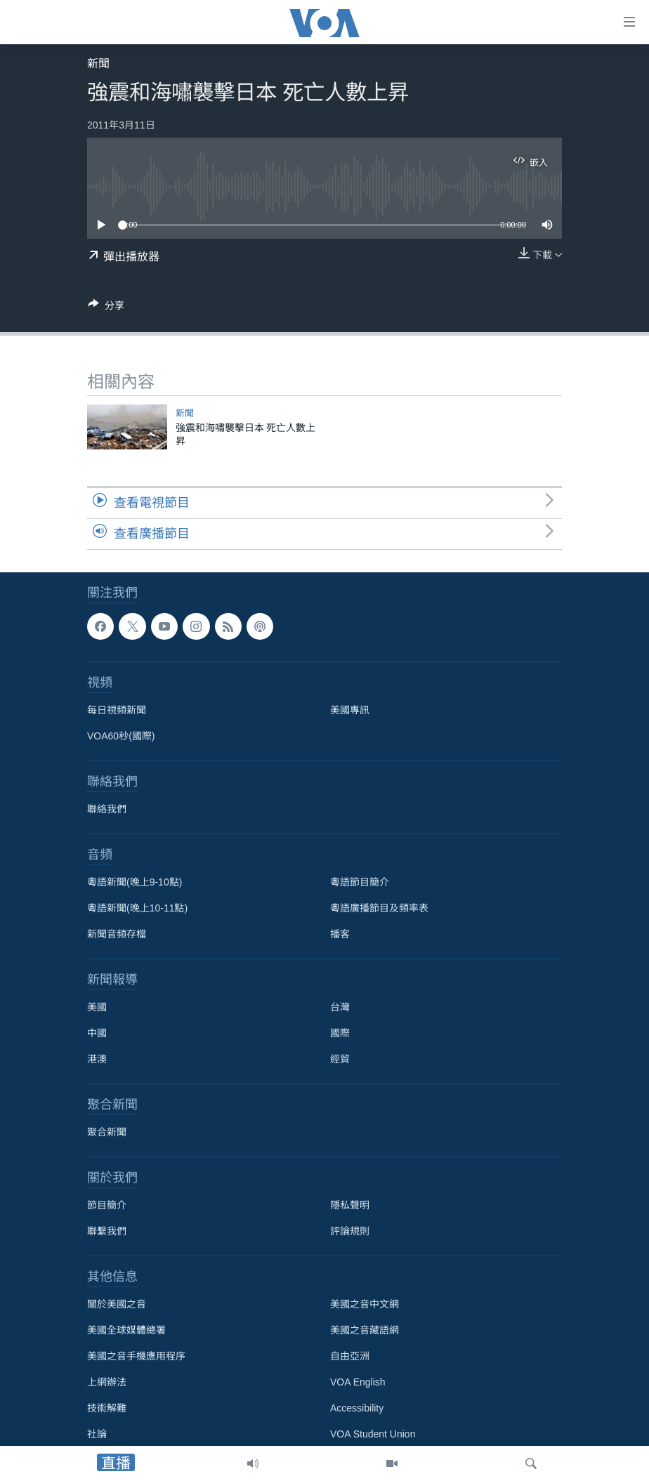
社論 (97, 1434)
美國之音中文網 (364, 1304)
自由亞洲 (349, 1356)
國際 (340, 1033)
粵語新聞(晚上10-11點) (137, 908)
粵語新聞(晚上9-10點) (134, 882)
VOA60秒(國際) (121, 736)
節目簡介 (106, 1205)
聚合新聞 (106, 1132)
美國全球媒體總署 (126, 1330)
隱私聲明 (349, 1205)
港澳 (97, 1059)
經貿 (340, 1059)
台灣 (340, 1007)
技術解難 (106, 1408)
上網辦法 (106, 1382)
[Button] (106, 308)
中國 (97, 1033)
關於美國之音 (116, 1304)
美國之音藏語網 (364, 1330)
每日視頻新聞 (116, 710)
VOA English (358, 1382)
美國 (97, 1007)
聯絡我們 (106, 809)
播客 (340, 934)
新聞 (98, 64)
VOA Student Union (372, 1434)
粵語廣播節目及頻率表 (379, 908)
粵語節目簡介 (359, 882)
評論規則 (349, 1231)
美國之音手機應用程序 (136, 1356)
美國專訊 (349, 710)
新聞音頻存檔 (116, 934)
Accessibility (356, 1408)
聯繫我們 (106, 1231)
